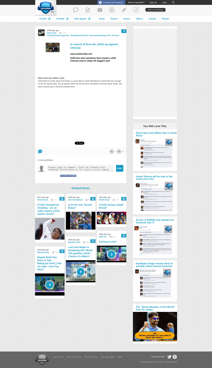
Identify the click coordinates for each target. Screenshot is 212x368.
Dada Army (51, 33)
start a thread (76, 10)
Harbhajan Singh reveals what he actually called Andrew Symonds (154, 264)
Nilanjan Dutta (43, 252)
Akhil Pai (103, 237)
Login (164, 2)
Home (102, 19)
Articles (152, 19)
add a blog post (88, 10)
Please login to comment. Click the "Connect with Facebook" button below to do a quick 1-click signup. (80, 168)
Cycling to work (108, 241)
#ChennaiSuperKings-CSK (100, 35)
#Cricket (115, 35)
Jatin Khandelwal (75, 200)
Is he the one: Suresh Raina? (80, 206)
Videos (139, 19)
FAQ (120, 357)
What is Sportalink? (136, 2)
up (112, 151)
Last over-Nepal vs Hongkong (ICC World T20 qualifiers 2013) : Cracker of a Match (80, 252)
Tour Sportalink (108, 357)
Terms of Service (74, 357)
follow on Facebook (174, 356)
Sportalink (46, 8)
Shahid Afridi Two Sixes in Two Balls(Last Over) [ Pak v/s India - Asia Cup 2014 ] (49, 263)
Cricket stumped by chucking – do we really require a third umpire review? (48, 209)
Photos (165, 19)
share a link (124, 10)
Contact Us (58, 357)
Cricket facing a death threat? (111, 206)
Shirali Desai (42, 200)
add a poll (136, 10)
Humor (126, 19)
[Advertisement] (80, 113)
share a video (112, 10)
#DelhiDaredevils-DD (79, 35)
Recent (114, 19)
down (119, 151)
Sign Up (153, 2)
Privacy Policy (91, 357)
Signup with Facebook (67, 178)
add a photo (100, 10)
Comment (40, 151)
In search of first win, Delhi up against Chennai (94, 46)
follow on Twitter (169, 356)
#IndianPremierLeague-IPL (58, 35)
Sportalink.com (147, 362)
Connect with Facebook (113, 2)
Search (173, 2)
